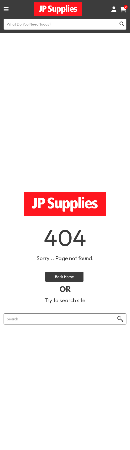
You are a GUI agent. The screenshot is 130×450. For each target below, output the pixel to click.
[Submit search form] (122, 24)
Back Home (64, 276)
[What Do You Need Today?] (65, 24)
